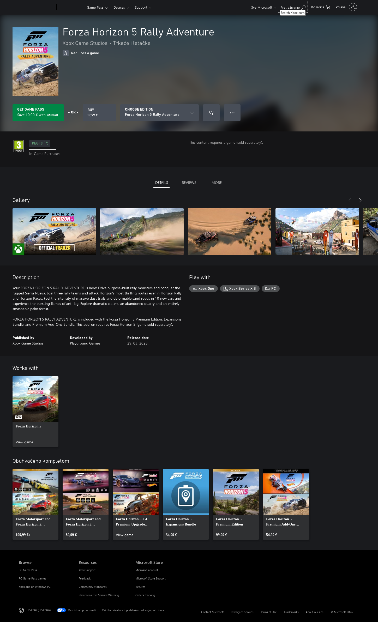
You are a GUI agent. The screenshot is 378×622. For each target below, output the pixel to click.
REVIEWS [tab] (189, 182)
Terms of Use (269, 612)
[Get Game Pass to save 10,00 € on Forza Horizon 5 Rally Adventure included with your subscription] (38, 112)
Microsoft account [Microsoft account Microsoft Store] (146, 570)
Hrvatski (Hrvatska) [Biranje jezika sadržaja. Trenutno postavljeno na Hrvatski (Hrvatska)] (39, 610)
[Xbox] (71, 7)
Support (141, 7)
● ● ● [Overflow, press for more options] (232, 112)
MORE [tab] (217, 182)
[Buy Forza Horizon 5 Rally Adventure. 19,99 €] (99, 112)
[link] (35, 411)
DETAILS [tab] (161, 182)
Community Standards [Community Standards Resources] (93, 586)
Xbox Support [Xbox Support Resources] (87, 570)
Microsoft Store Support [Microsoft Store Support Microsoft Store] (150, 578)
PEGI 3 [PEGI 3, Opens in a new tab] (40, 143)
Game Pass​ (95, 7)
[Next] (360, 200)
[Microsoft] (37, 7)
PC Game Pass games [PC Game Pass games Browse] (32, 578)
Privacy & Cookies (242, 612)
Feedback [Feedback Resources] (85, 578)
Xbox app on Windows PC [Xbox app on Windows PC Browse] (35, 586)
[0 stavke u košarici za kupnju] (320, 7)
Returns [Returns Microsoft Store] (140, 586)
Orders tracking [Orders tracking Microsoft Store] (145, 595)
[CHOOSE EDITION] (159, 112)
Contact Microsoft (212, 612)
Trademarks (291, 612)
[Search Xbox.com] (293, 7)
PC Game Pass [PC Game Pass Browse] (28, 570)
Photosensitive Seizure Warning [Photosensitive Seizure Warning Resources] (99, 595)
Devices (119, 7)
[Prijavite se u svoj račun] (346, 7)
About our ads (314, 612)
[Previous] (350, 200)
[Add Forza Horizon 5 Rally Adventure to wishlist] (211, 112)
